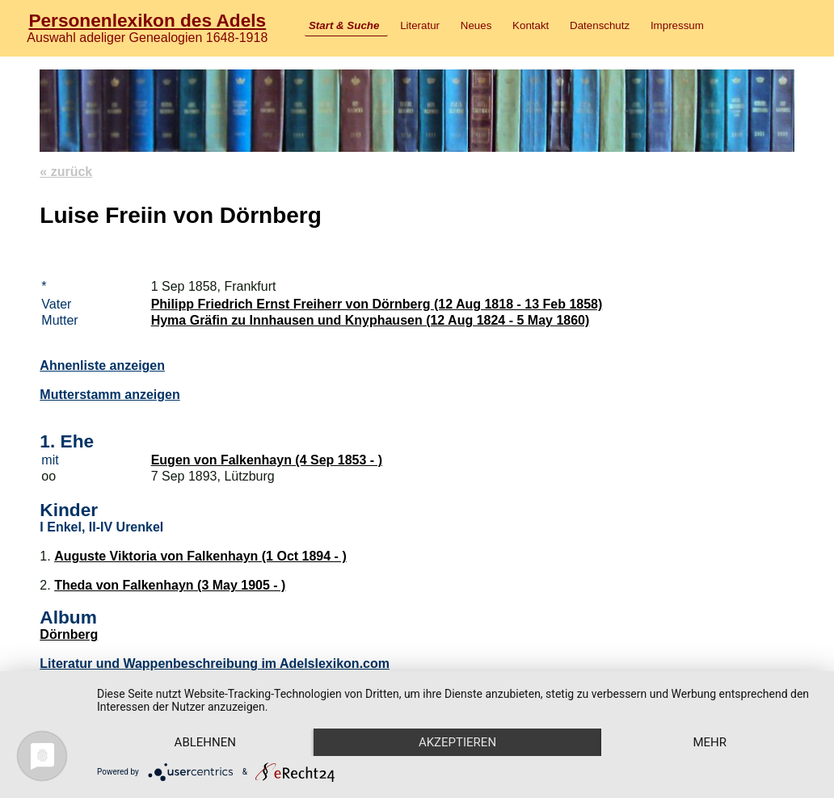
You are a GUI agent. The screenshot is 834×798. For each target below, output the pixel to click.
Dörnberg (69, 634)
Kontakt (530, 25)
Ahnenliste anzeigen (102, 365)
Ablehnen (205, 742)
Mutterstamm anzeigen (109, 394)
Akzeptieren (457, 742)
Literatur (420, 25)
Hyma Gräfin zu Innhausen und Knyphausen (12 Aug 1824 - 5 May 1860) (370, 320)
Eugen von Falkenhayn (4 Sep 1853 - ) (266, 460)
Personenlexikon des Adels (147, 20)
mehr (710, 742)
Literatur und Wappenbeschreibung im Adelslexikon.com (215, 663)
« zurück (66, 171)
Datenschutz (600, 25)
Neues (476, 25)
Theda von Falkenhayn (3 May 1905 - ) (169, 585)
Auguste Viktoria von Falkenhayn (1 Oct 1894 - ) (200, 556)
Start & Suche (344, 25)
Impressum (677, 25)
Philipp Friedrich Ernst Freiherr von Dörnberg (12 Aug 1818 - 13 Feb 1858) (377, 304)
